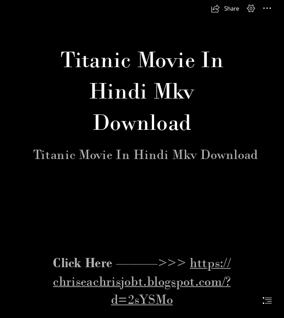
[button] (225, 8)
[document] (142, 159)
